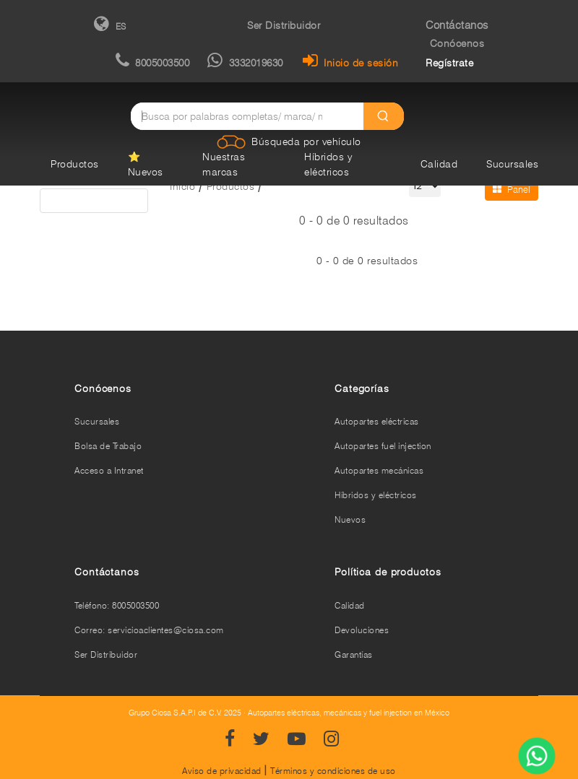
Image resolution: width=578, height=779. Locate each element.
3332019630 (245, 63)
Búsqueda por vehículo (306, 141)
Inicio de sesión (351, 63)
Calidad (439, 164)
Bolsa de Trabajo (108, 445)
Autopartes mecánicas (379, 470)
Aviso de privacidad (222, 770)
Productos (75, 164)
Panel (511, 189)
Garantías (354, 654)
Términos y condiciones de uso (333, 770)
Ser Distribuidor (283, 25)
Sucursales (512, 164)
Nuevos (350, 519)
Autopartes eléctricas (377, 421)
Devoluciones (362, 629)
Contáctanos (457, 25)
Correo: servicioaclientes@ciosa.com (149, 629)
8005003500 (153, 63)
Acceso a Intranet (109, 470)
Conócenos (457, 43)
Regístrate (449, 63)
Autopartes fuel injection (383, 445)
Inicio (182, 186)
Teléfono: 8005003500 (116, 605)
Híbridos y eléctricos (376, 494)
